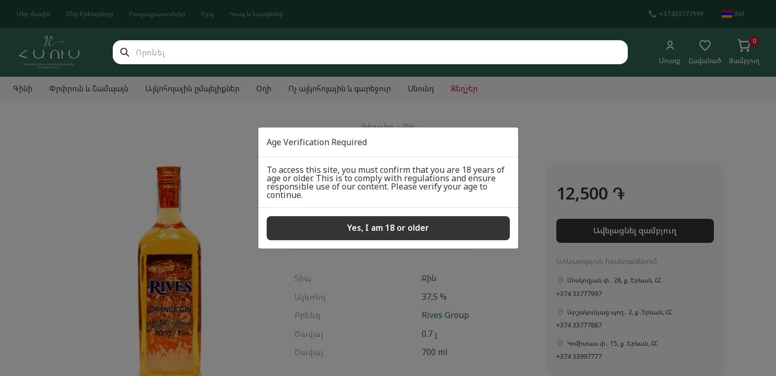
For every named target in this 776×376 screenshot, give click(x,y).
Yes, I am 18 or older (388, 227)
